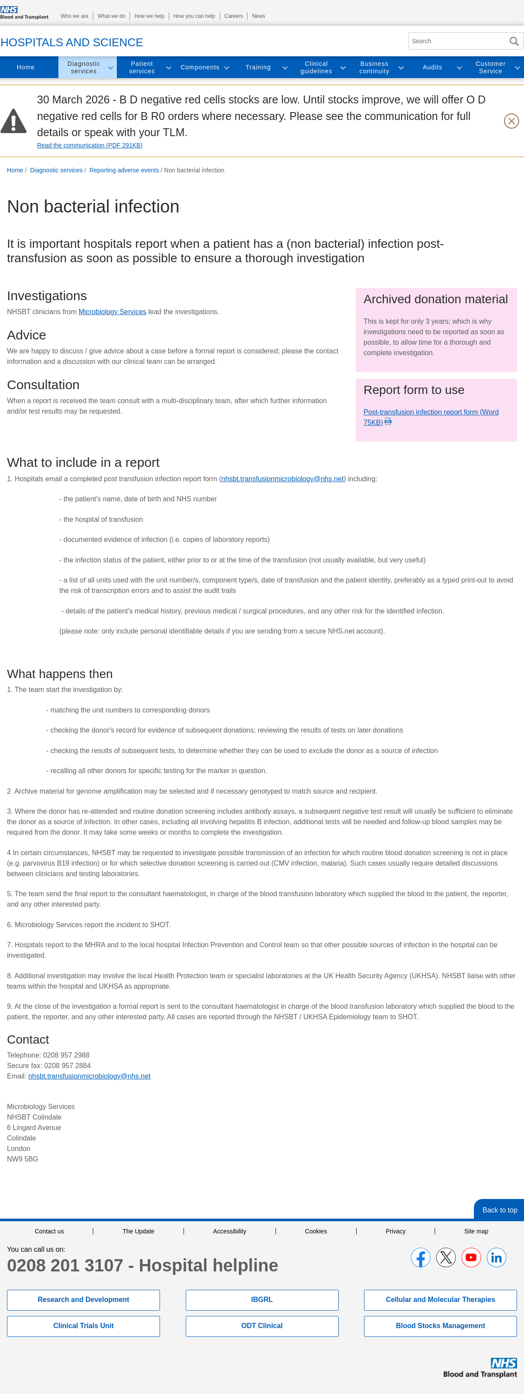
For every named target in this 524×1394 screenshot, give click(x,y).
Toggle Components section (226, 67)
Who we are (74, 16)
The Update (138, 1231)
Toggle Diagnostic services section (110, 67)
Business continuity (375, 67)
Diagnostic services (84, 67)
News (258, 16)
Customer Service (491, 67)
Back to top (500, 1210)
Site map (476, 1231)
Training (258, 67)
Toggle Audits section (459, 67)
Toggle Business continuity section (400, 67)
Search (514, 41)
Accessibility (229, 1231)
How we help (149, 16)
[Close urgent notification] (511, 120)
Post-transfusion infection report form (431, 417)
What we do (111, 16)
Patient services (142, 67)
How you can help (194, 16)
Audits (432, 67)
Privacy (396, 1231)
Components (199, 67)
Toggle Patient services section (168, 67)
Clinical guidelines (316, 67)
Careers (234, 16)
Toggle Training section (284, 67)
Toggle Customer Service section (517, 67)
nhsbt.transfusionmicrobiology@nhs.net (282, 479)
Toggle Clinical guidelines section (342, 67)
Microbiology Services (112, 311)
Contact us (49, 1231)
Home (25, 67)
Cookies (316, 1231)
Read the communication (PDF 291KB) (90, 145)
